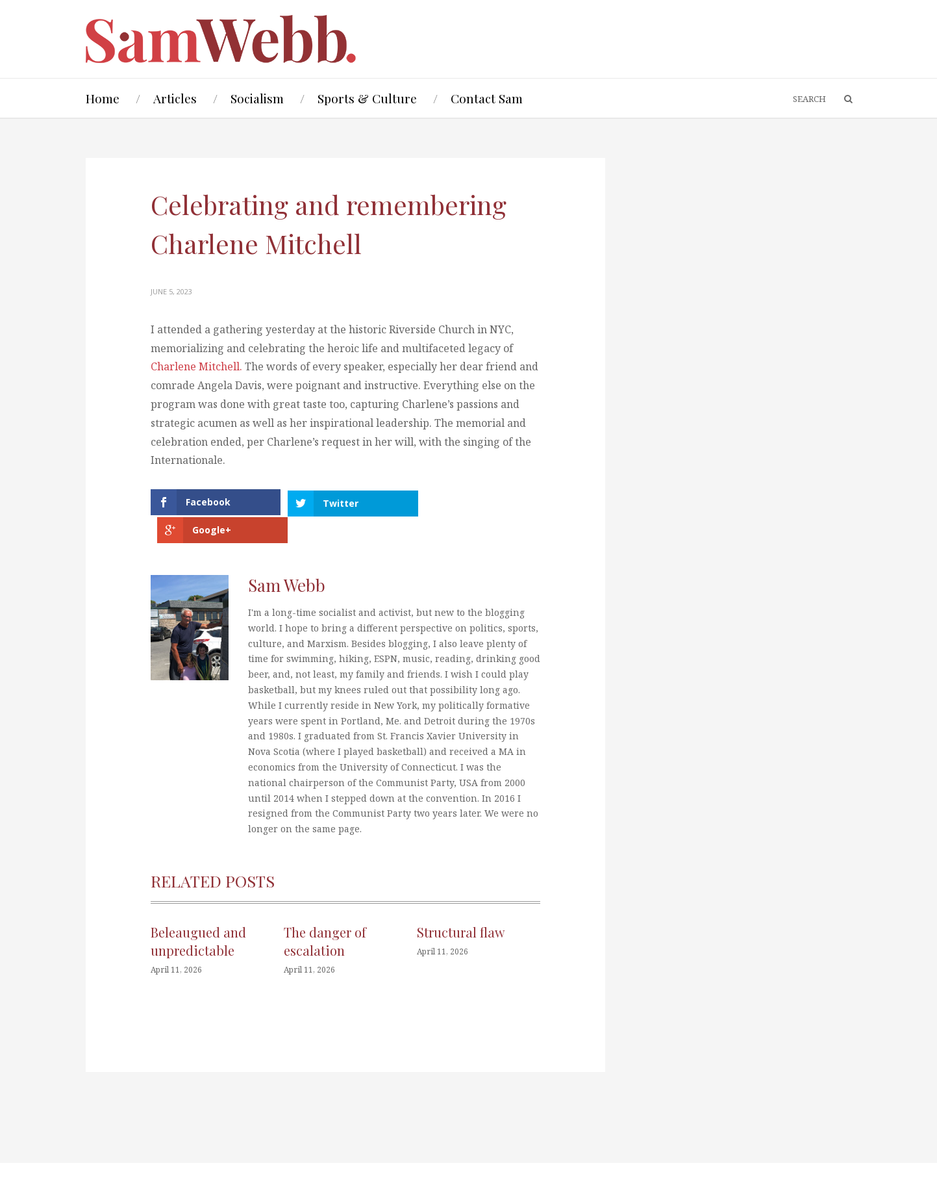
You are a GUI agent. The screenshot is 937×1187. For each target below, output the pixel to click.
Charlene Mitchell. (198, 366)
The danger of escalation (325, 913)
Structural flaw (461, 904)
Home (102, 98)
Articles (175, 98)
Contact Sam (487, 98)
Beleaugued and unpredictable (198, 913)
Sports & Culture (367, 98)
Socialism (257, 98)
